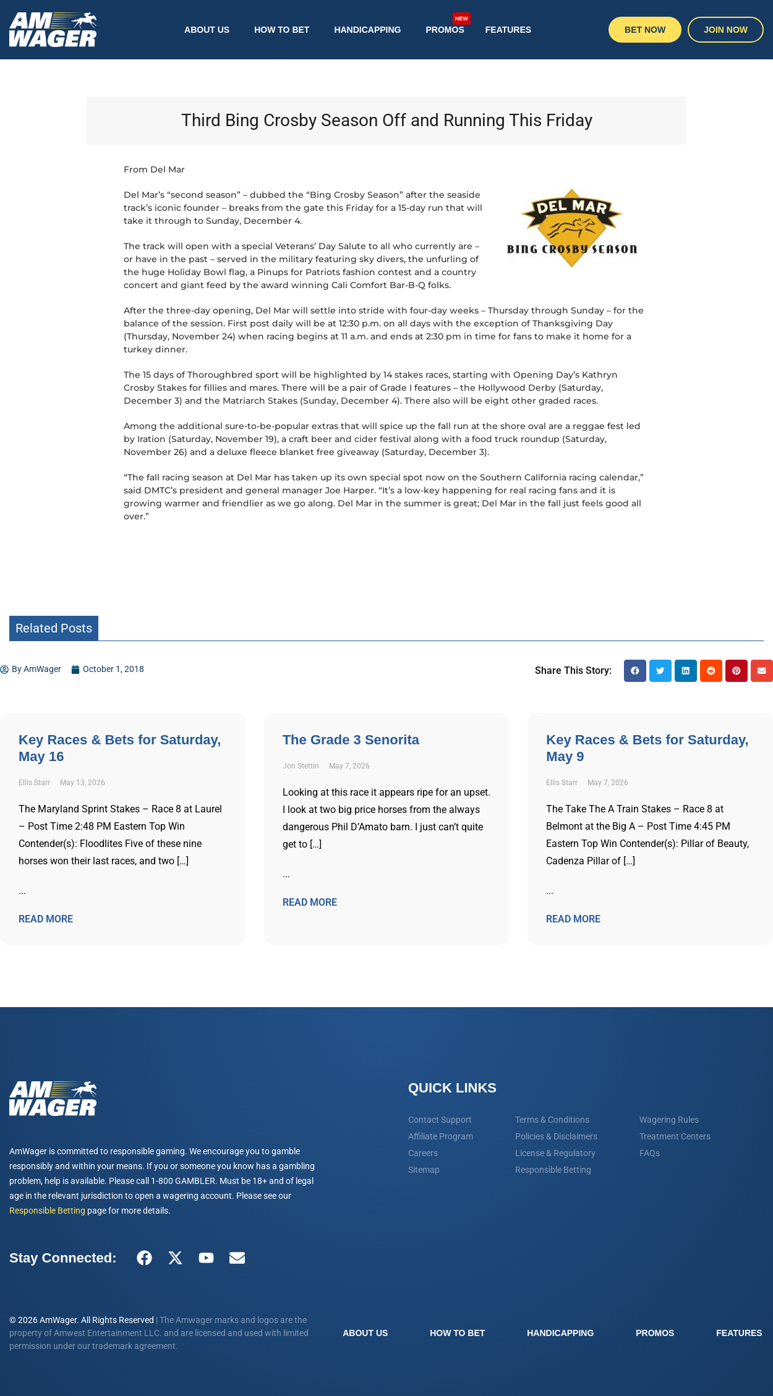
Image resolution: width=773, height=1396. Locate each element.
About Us (206, 30)
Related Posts (53, 628)
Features (508, 30)
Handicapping (367, 30)
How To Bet (281, 30)
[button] (635, 671)
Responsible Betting (47, 1210)
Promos (448, 24)
